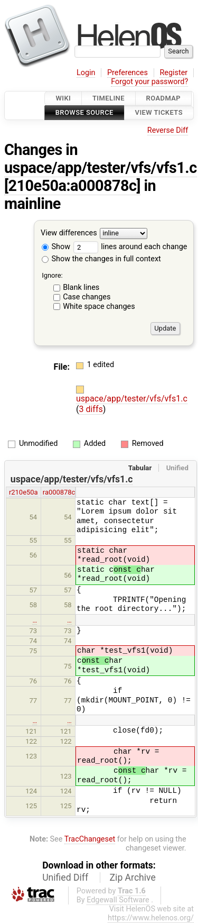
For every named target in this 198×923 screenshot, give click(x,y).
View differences (69, 233)
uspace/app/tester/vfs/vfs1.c (100, 168)
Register (173, 72)
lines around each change (130, 246)
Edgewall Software (118, 899)
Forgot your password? (149, 81)
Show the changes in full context (101, 258)
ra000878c (59, 492)
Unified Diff (65, 877)
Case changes (86, 297)
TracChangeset (90, 839)
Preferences (127, 72)
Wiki (63, 98)
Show (56, 246)
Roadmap (163, 98)
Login (86, 72)
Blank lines (81, 287)
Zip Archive (133, 877)
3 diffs (90, 409)
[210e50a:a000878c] (72, 186)
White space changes (99, 306)
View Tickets (159, 113)
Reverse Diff (167, 130)
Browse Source (84, 113)
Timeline (108, 98)
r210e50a (23, 492)
